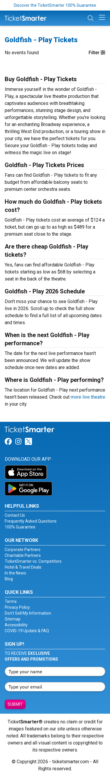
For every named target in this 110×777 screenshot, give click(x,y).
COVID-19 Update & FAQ (27, 630)
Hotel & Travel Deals (23, 567)
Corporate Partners (22, 549)
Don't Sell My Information (28, 613)
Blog (9, 579)
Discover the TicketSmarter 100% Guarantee (55, 5)
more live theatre (88, 397)
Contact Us (15, 515)
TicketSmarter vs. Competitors (33, 561)
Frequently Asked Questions (31, 521)
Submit (15, 704)
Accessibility (16, 625)
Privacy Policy (17, 607)
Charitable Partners (23, 555)
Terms (11, 601)
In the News (15, 573)
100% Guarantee (20, 527)
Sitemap (13, 619)
